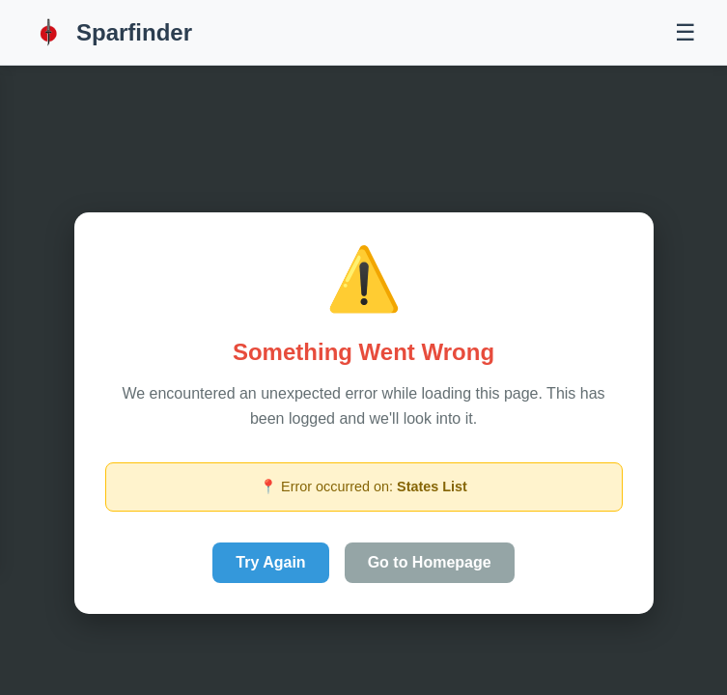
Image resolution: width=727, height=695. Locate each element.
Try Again (270, 562)
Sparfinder (111, 32)
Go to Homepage (429, 562)
